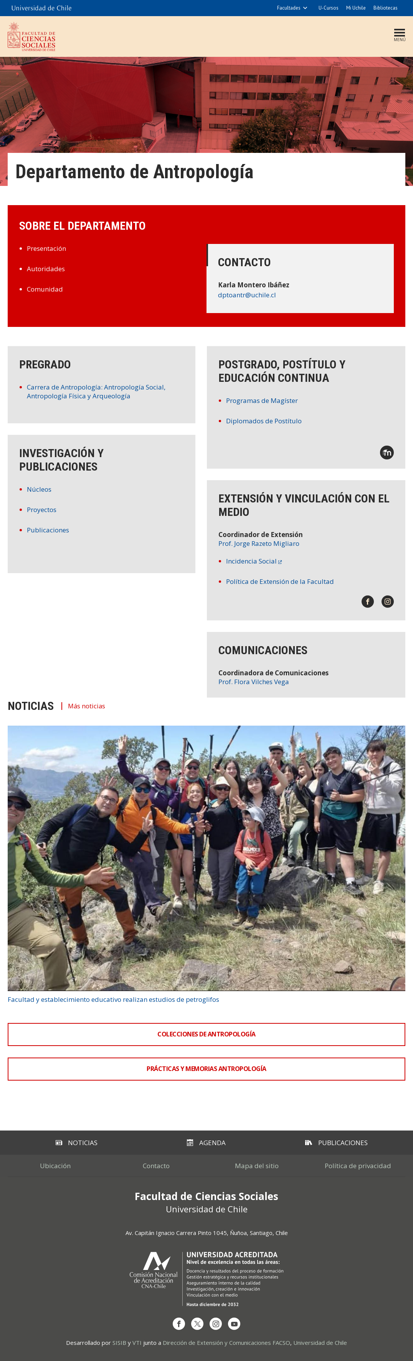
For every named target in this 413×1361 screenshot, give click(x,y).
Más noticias (88, 705)
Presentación (46, 248)
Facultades (289, 8)
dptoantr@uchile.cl (247, 294)
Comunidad (45, 289)
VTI (137, 1342)
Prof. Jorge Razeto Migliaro (258, 543)
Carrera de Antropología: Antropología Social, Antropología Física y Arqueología (96, 391)
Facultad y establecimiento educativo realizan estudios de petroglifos (113, 999)
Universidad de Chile (320, 1342)
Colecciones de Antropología (206, 1034)
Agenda (206, 1142)
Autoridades (46, 268)
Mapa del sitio (257, 1165)
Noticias (76, 1142)
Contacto (156, 1165)
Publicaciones (48, 530)
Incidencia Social (251, 561)
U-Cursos (329, 8)
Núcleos (39, 489)
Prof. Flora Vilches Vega (253, 681)
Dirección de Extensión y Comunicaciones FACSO (226, 1342)
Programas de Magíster (262, 400)
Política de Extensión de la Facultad (280, 581)
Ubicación (55, 1165)
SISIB (119, 1342)
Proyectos (41, 509)
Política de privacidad (358, 1165)
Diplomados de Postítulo (264, 420)
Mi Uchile (356, 8)
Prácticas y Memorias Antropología (206, 1068)
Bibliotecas (385, 8)
